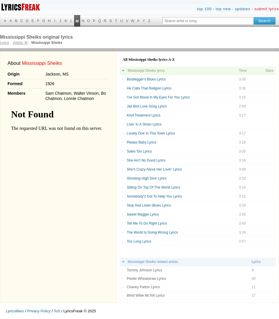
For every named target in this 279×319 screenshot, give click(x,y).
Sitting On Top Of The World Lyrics (153, 187)
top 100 (204, 9)
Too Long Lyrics (139, 241)
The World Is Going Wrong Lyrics (152, 232)
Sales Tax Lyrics (139, 151)
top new (223, 9)
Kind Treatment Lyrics (143, 115)
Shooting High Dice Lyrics (147, 178)
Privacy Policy (39, 311)
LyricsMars (15, 311)
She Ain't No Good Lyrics (146, 160)
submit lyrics (266, 9)
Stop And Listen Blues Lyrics (149, 205)
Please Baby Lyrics (141, 142)
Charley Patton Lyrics (143, 287)
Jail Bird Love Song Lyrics (147, 106)
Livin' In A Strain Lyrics (144, 124)
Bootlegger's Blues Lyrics (146, 79)
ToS (57, 311)
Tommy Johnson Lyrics (144, 270)
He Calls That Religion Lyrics (149, 88)
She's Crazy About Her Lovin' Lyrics (154, 169)
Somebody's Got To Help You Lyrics (154, 196)
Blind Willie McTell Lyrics (145, 295)
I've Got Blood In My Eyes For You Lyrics (158, 97)
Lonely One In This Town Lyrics (151, 133)
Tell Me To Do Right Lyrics (147, 223)
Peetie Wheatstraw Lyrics (146, 279)
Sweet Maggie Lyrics (143, 214)
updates (242, 9)
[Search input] (208, 21)
